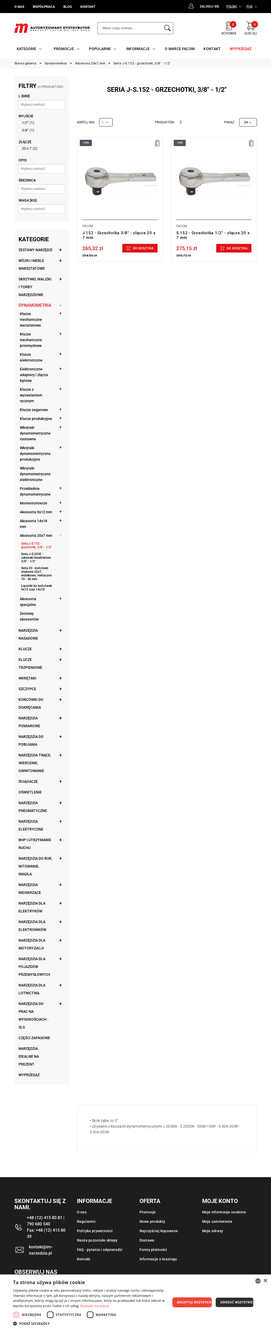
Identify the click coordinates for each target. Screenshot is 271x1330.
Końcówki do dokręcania (31, 703)
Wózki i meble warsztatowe (32, 264)
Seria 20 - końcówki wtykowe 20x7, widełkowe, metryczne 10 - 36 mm (36, 573)
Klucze (25, 649)
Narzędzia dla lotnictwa (32, 989)
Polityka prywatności (95, 1231)
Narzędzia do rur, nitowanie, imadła (35, 866)
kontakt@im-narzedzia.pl (40, 1250)
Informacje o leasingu (158, 1259)
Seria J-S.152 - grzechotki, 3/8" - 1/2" (36, 545)
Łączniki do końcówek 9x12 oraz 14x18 (36, 587)
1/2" (28, 123)
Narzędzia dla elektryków (32, 907)
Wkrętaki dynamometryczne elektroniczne (35, 474)
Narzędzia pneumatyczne (33, 807)
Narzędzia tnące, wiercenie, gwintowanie (35, 763)
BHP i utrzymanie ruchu (35, 844)
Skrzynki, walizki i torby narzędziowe (35, 287)
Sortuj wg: (86, 122)
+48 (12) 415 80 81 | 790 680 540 (45, 1220)
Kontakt (84, 1259)
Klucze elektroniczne (31, 357)
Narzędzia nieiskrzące (30, 889)
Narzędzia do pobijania (31, 741)
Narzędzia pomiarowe (29, 722)
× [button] (265, 1281)
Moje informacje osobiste (224, 1212)
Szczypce (27, 689)
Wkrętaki (27, 678)
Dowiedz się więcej (94, 1306)
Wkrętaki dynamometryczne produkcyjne (35, 453)
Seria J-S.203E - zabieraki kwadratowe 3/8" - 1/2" (36, 557)
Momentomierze (33, 503)
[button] (92, 1323)
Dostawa (147, 1240)
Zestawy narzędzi (35, 250)
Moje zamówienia (217, 1221)
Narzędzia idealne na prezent (29, 1056)
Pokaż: (229, 122)
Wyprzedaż (29, 1075)
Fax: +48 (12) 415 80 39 (46, 1233)
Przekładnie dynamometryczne (35, 491)
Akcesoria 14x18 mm (33, 524)
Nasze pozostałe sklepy (97, 1240)
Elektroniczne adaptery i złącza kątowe (34, 375)
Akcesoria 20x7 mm (36, 535)
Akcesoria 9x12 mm (36, 512)
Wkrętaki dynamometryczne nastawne (35, 433)
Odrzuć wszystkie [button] (236, 1302)
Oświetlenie (30, 792)
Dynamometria (35, 305)
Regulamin (86, 1221)
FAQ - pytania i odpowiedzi (100, 1250)
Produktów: (165, 122)
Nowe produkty (152, 1221)
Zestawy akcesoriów (29, 616)
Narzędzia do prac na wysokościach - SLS (34, 1015)
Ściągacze (28, 781)
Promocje (148, 1212)
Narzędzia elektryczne (31, 825)
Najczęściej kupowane (159, 1231)
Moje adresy (212, 1231)
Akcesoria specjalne (28, 602)
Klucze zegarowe (34, 410)
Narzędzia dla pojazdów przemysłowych (34, 967)
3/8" (28, 130)
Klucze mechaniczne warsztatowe (31, 319)
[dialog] (135, 1302)
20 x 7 (29, 148)
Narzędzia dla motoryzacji (32, 944)
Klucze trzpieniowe (30, 664)
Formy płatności (153, 1250)
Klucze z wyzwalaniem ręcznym (31, 395)
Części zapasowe (34, 1038)
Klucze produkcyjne (36, 419)
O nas (82, 1212)
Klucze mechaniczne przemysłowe (31, 340)
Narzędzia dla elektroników (32, 926)
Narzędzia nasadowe (28, 634)
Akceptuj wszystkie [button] (194, 1302)
